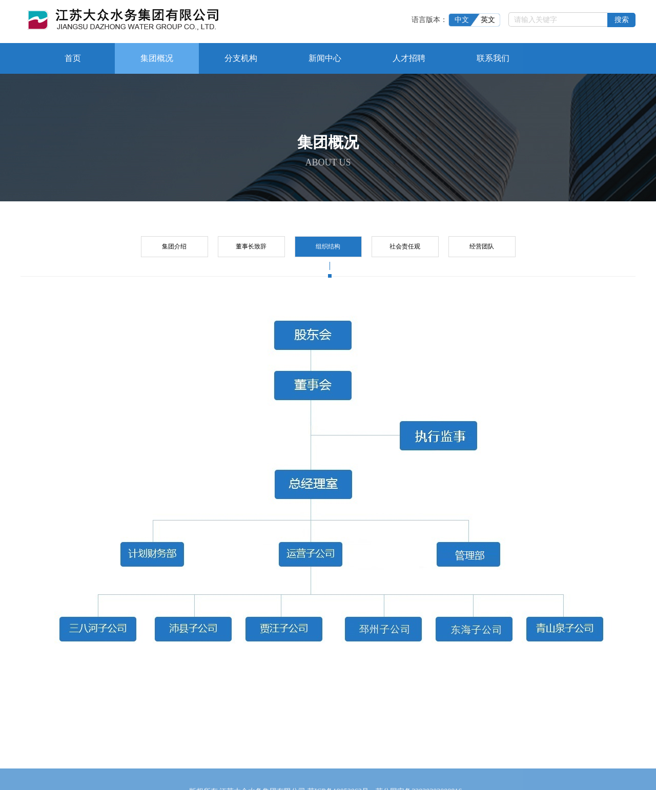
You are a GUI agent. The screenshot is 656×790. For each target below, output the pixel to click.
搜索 (621, 18)
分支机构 (240, 56)
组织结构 (328, 248)
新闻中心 (325, 56)
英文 (491, 18)
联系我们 (493, 56)
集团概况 (156, 56)
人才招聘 (409, 56)
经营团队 (481, 244)
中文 (465, 18)
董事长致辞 (251, 244)
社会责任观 (404, 244)
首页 (73, 56)
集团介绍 (174, 244)
